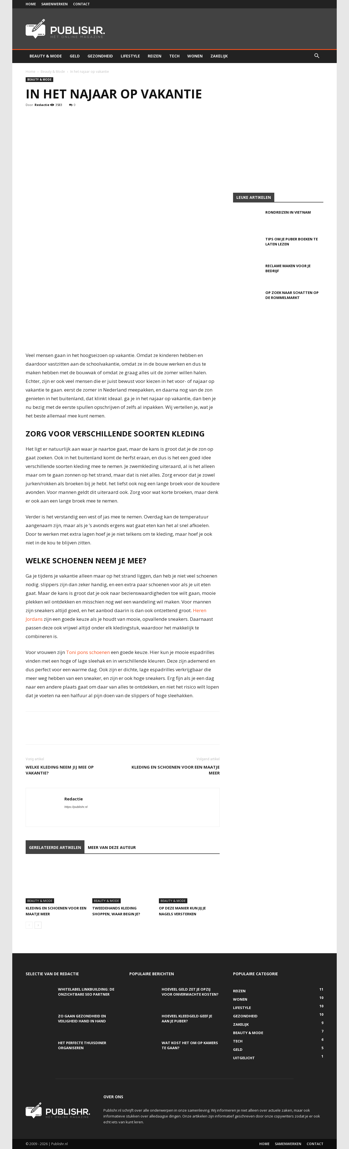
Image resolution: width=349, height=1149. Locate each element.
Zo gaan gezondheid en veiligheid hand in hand (82, 1018)
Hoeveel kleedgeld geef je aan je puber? (187, 1018)
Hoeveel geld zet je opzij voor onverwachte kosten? (190, 992)
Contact (81, 4)
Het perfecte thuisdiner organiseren (82, 1045)
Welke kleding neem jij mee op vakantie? (60, 770)
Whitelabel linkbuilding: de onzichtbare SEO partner (86, 992)
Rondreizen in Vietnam (288, 212)
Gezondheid (100, 56)
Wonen (195, 56)
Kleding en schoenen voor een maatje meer (176, 770)
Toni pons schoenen (88, 652)
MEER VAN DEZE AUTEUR (112, 847)
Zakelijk (219, 56)
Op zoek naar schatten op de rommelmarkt (292, 295)
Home (31, 4)
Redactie (42, 105)
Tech (174, 56)
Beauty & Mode (46, 56)
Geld (75, 56)
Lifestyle (130, 56)
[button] (316, 56)
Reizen (154, 56)
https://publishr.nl (76, 806)
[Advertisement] (174, 151)
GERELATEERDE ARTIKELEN (55, 847)
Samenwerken (54, 4)
